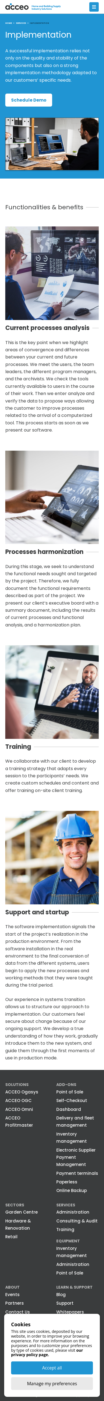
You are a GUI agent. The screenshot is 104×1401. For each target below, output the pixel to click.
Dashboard (68, 1109)
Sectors (14, 1205)
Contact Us (17, 1312)
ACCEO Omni (19, 1109)
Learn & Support (74, 1287)
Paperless (66, 1182)
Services (65, 1205)
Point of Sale (69, 1092)
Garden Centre (21, 1212)
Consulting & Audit (77, 1221)
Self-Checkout (71, 1100)
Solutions (17, 1084)
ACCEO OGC (18, 1100)
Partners (14, 1303)
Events (12, 1294)
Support (64, 1303)
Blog (61, 1294)
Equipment (68, 1241)
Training (65, 1229)
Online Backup (71, 1190)
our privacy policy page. (47, 1353)
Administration (72, 1212)
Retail (11, 1237)
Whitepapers (70, 1312)
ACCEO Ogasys (21, 1092)
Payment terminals (77, 1173)
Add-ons (66, 1084)
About (12, 1287)
